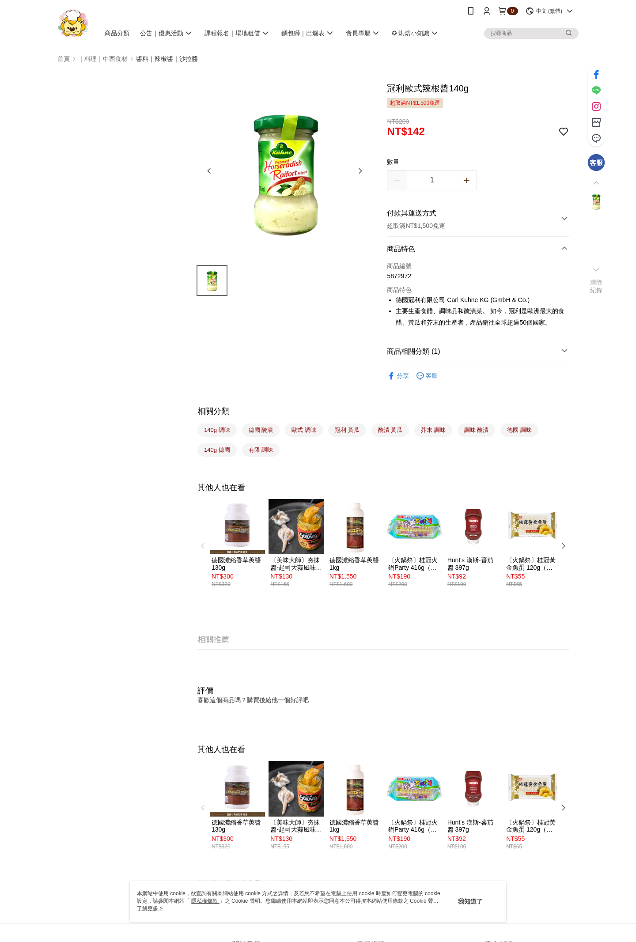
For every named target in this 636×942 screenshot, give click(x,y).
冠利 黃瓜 (347, 430)
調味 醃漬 (476, 430)
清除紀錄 (596, 286)
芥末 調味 (433, 430)
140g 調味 (217, 430)
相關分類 (213, 411)
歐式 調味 (304, 430)
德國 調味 (519, 430)
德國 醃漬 (261, 430)
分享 (398, 376)
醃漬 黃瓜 (390, 430)
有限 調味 (261, 449)
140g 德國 (217, 449)
